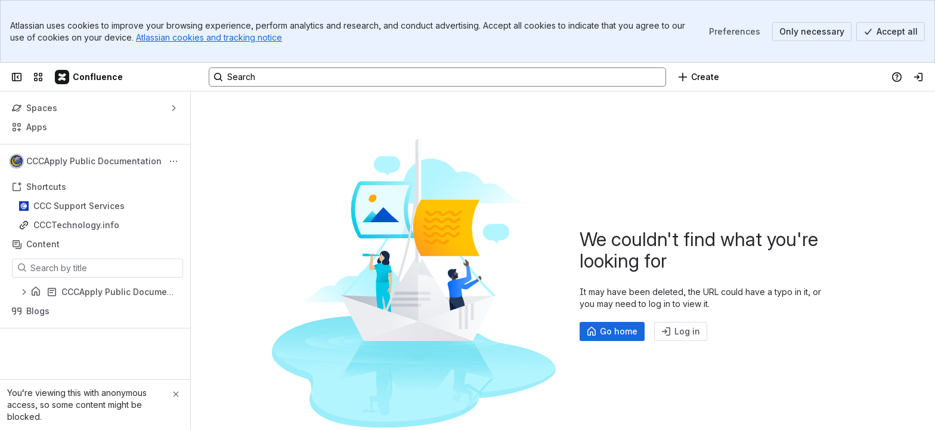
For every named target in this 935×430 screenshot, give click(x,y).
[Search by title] (104, 268)
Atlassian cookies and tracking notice (209, 37)
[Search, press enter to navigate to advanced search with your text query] (437, 77)
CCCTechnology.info (76, 225)
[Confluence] (89, 77)
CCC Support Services (79, 206)
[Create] (698, 77)
